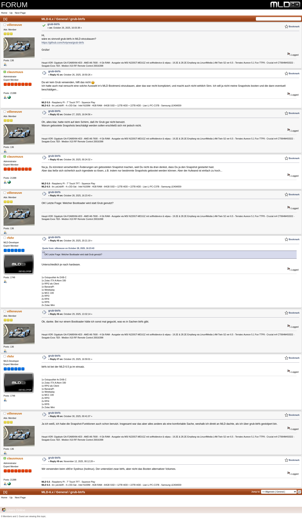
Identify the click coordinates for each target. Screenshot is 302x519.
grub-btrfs (53, 24)
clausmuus (15, 72)
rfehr (10, 238)
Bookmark (294, 26)
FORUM (14, 5)
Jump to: (255, 492)
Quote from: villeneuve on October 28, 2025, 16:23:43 (68, 248)
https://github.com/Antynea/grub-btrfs (63, 42)
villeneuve (14, 24)
